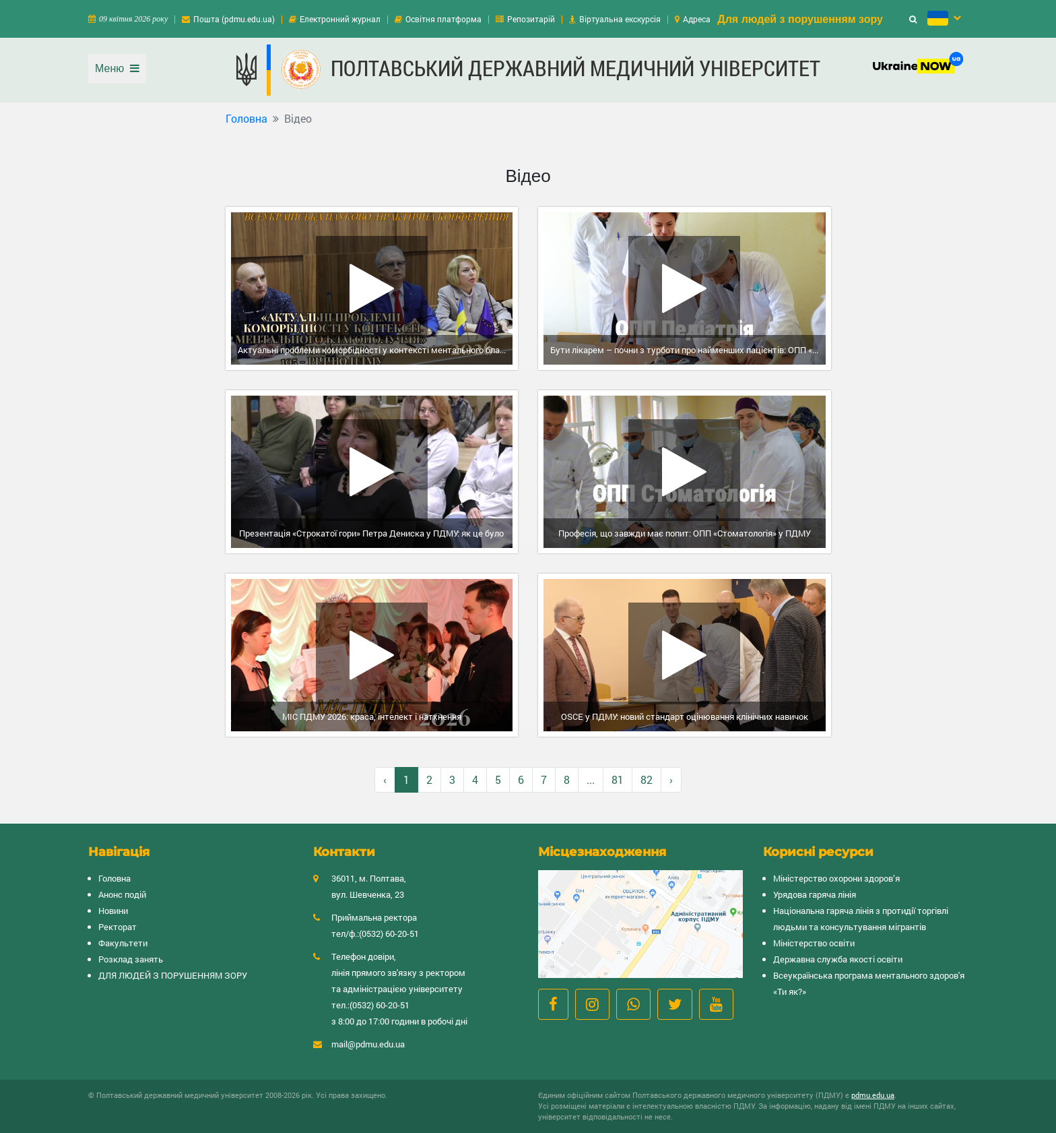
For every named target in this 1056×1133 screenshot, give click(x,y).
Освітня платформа (443, 18)
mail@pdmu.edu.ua (368, 1044)
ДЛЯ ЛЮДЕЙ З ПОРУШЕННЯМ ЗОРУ (172, 975)
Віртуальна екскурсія (620, 18)
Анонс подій (122, 894)
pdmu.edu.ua (872, 1095)
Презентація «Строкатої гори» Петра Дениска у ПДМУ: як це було (371, 533)
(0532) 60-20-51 (389, 933)
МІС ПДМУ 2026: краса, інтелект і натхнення (371, 716)
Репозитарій (531, 18)
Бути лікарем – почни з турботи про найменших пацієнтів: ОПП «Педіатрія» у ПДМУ (688, 350)
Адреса (697, 18)
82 (646, 779)
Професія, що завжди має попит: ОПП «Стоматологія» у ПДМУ (684, 533)
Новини (113, 911)
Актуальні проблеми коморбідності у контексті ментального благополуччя (375, 350)
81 (618, 779)
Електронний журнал (340, 18)
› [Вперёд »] (671, 779)
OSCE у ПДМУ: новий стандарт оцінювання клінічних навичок (684, 716)
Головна (246, 118)
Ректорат (117, 927)
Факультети (122, 943)
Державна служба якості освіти (837, 959)
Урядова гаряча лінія (814, 894)
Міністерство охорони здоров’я (836, 878)
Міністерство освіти (814, 943)
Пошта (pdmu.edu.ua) (234, 18)
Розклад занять (130, 959)
